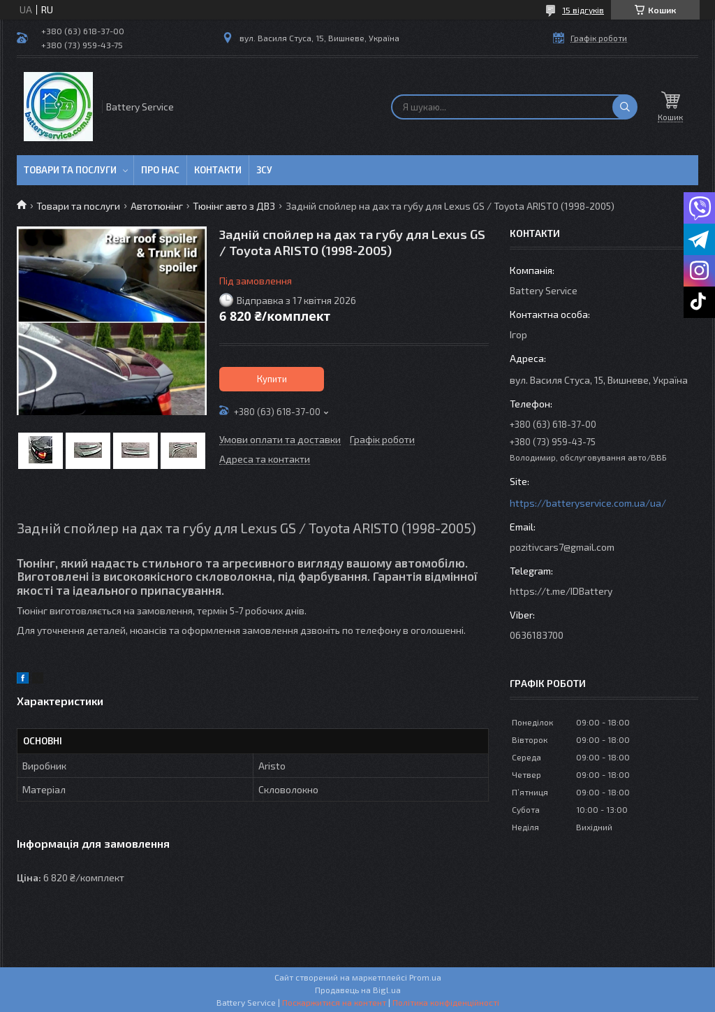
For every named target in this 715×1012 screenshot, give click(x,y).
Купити (272, 378)
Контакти (218, 169)
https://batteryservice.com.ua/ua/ (588, 503)
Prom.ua (425, 977)
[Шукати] (624, 107)
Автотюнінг (157, 206)
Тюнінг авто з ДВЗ (234, 206)
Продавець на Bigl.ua (358, 990)
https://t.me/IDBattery (561, 591)
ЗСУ (264, 169)
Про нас (160, 169)
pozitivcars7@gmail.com (562, 547)
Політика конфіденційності (445, 1002)
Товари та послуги (70, 169)
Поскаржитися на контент (334, 1002)
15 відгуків (583, 10)
